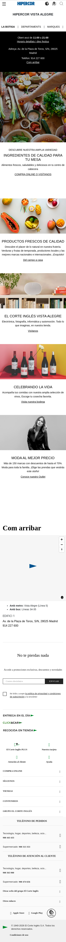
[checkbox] (5, 694)
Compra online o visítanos (33, 174)
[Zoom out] (61, 544)
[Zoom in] (61, 539)
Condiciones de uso (19, 935)
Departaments (31, 26)
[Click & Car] (12, 722)
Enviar (54, 681)
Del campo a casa (33, 260)
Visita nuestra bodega (33, 401)
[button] (4, 3)
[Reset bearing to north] (61, 549)
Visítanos (33, 330)
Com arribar (33, 62)
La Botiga (8, 26)
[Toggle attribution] (62, 598)
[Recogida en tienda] (20, 730)
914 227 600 (38, 58)
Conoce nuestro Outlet (33, 476)
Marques (53, 26)
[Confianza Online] (51, 913)
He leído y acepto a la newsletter (35, 695)
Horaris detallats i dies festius (33, 41)
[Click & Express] (19, 715)
